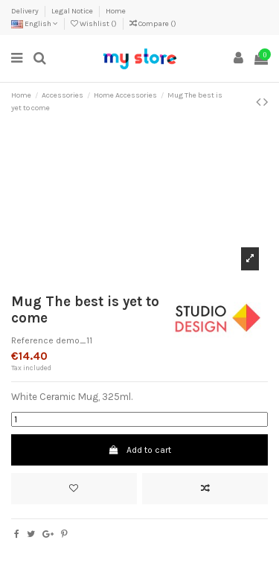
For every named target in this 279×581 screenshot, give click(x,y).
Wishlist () (94, 23)
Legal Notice (72, 11)
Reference (32, 340)
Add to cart (139, 450)
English (34, 23)
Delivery (25, 11)
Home (116, 11)
